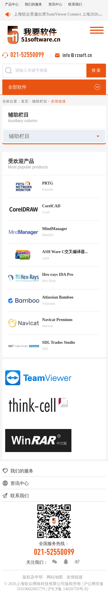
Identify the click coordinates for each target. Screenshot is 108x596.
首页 (25, 101)
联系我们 (75, 4)
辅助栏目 (39, 101)
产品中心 (12, 4)
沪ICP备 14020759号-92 (68, 589)
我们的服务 (33, 4)
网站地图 (55, 577)
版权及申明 (32, 577)
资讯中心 (55, 4)
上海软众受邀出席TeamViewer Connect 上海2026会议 (60, 14)
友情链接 (75, 577)
